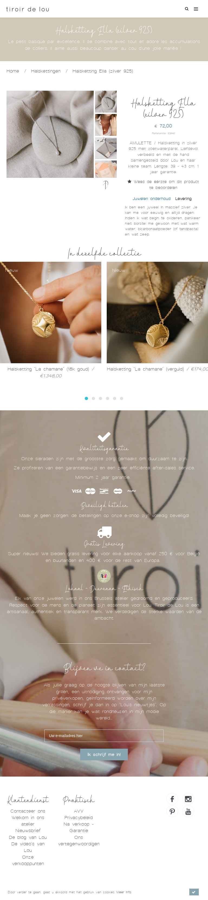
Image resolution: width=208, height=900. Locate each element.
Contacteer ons (27, 811)
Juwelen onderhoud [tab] (151, 198)
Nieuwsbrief (27, 830)
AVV (78, 811)
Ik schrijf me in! (104, 754)
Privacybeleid (78, 817)
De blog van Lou (28, 837)
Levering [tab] (183, 198)
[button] (86, 398)
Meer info (123, 892)
